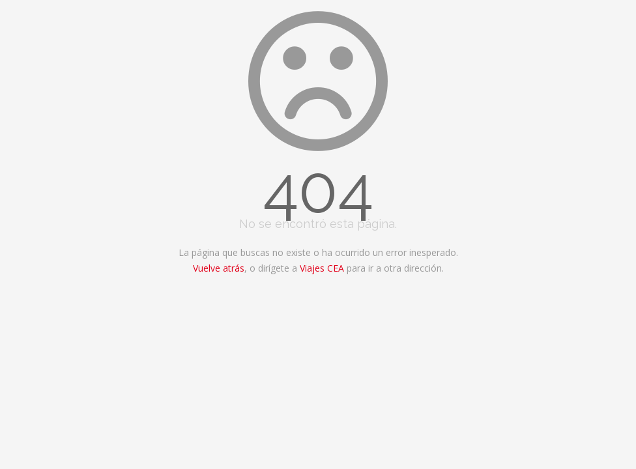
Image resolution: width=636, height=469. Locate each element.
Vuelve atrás (218, 268)
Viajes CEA (322, 268)
